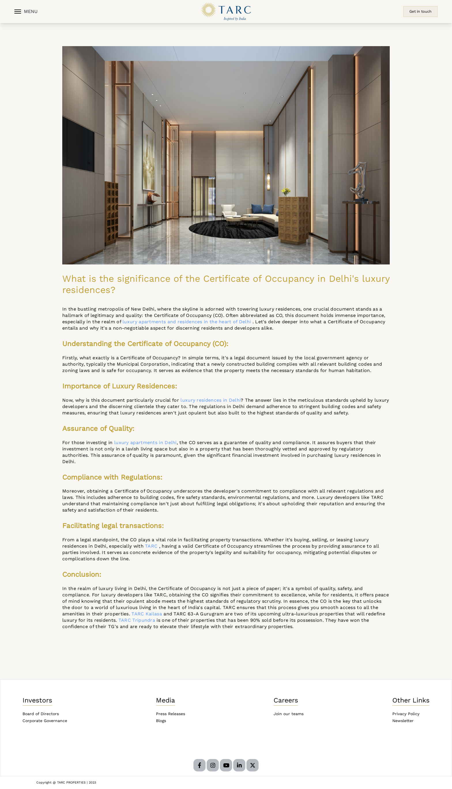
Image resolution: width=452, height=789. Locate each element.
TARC (151, 546)
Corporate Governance (44, 720)
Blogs (161, 720)
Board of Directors (40, 713)
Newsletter (403, 720)
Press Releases (170, 713)
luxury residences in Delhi (210, 400)
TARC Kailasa (146, 614)
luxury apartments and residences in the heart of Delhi (187, 321)
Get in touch (420, 11)
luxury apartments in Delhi (145, 442)
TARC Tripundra (136, 620)
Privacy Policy (405, 713)
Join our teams (289, 713)
